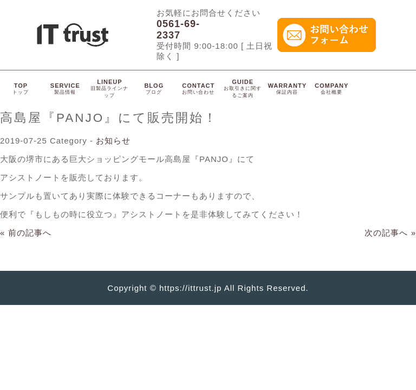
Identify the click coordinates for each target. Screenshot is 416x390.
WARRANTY (287, 88)
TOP (20, 88)
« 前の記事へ (25, 232)
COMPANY (331, 88)
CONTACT (198, 88)
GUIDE (243, 88)
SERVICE (65, 88)
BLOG (154, 88)
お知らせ (113, 140)
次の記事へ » (390, 232)
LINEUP (109, 88)
